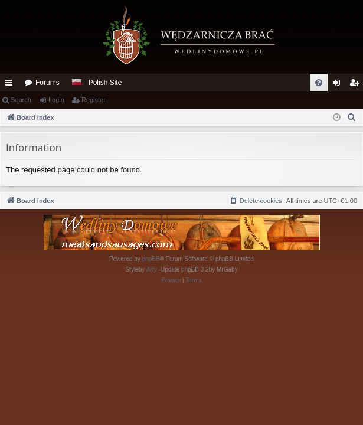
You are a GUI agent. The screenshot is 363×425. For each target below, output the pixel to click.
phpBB (151, 259)
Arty (151, 269)
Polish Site (105, 83)
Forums (47, 83)
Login (56, 99)
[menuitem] (319, 82)
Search (21, 99)
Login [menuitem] (339, 85)
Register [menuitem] (357, 85)
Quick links (11, 85)
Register (93, 99)
